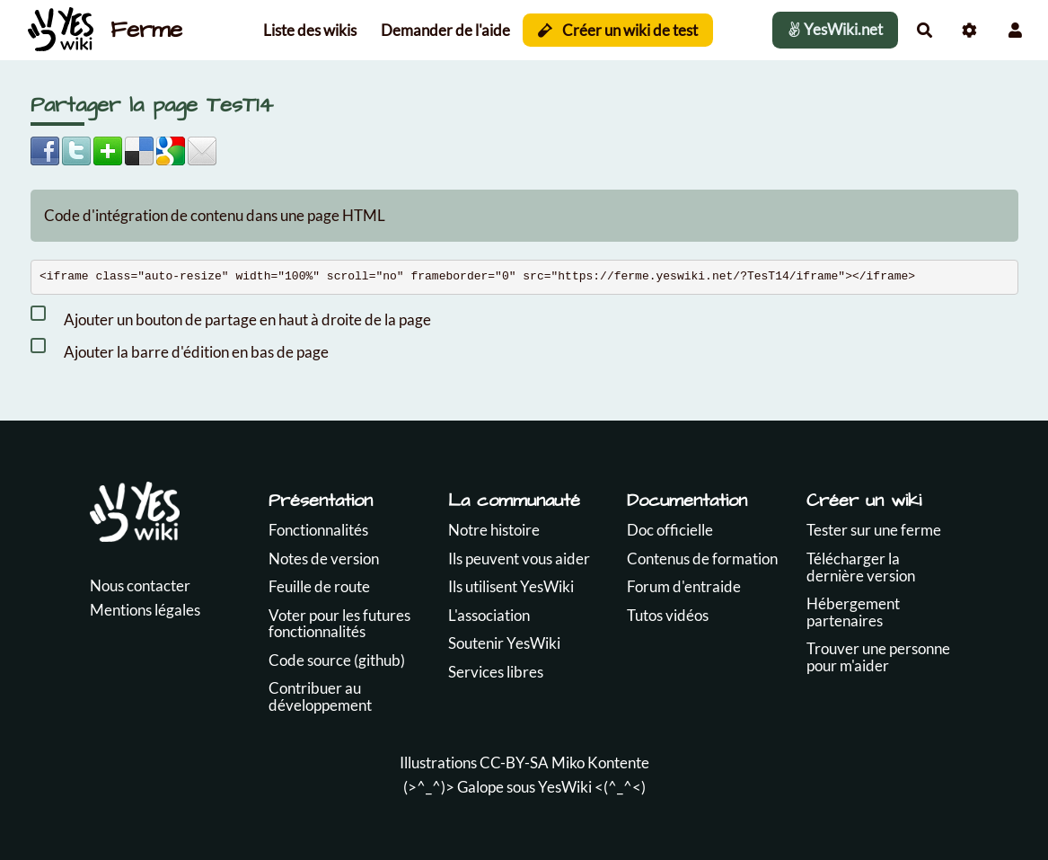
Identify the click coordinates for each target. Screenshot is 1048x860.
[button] (1015, 30)
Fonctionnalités (318, 529)
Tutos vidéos (668, 615)
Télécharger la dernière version (860, 567)
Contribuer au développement (320, 696)
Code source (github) (337, 660)
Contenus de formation (702, 558)
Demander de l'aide (445, 30)
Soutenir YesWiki (504, 643)
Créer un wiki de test (618, 30)
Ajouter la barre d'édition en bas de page (180, 348)
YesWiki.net (835, 29)
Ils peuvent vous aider (519, 558)
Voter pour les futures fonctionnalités (339, 624)
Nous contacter (140, 585)
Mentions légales (145, 609)
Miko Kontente (600, 762)
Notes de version (324, 558)
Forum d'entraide (684, 586)
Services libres (495, 671)
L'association (489, 615)
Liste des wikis (310, 30)
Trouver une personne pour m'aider (878, 657)
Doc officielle (670, 529)
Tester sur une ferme (873, 529)
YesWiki (565, 786)
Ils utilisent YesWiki (511, 586)
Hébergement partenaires (853, 612)
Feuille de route (319, 586)
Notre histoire (494, 529)
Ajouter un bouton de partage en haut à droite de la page (231, 316)
